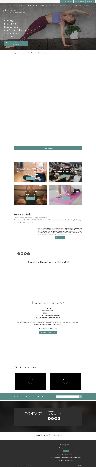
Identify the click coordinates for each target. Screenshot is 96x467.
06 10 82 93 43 (52, 414)
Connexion (79, 465)
